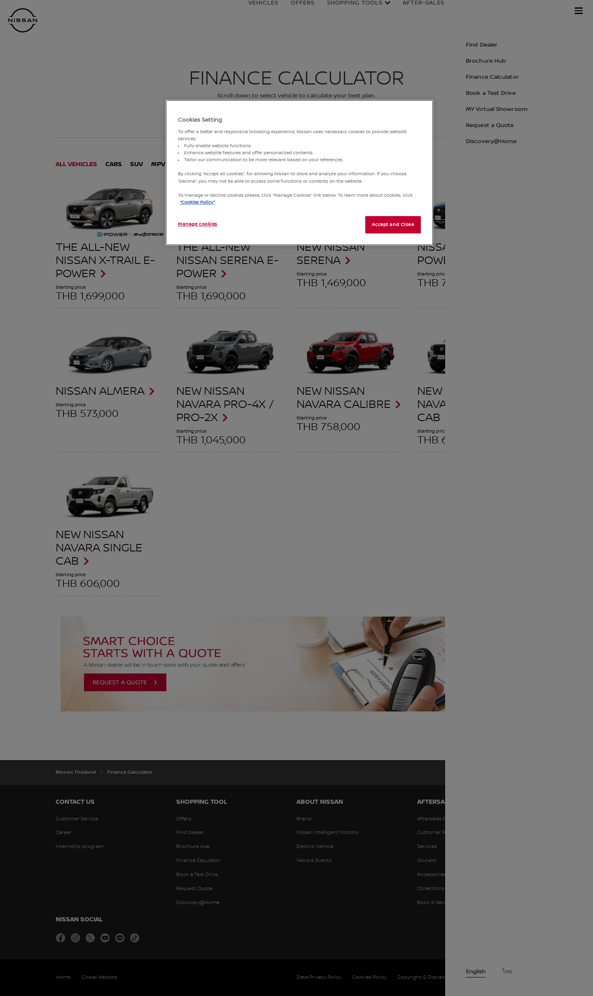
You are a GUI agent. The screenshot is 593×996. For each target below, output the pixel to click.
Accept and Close (393, 224)
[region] (299, 172)
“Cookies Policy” (197, 202)
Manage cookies (197, 224)
